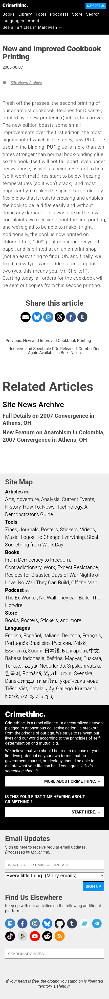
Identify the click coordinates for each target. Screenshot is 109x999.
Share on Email (25, 317)
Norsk (11, 696)
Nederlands (52, 666)
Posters (49, 530)
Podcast (14, 590)
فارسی (29, 666)
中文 (94, 651)
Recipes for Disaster (27, 575)
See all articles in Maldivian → (33, 27)
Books (9, 14)
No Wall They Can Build (43, 583)
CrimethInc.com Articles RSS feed (60, 936)
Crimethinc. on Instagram (35, 923)
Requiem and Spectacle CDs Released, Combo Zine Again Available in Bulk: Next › (54, 350)
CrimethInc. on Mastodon (10, 923)
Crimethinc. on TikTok (10, 936)
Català (36, 689)
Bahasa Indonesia (25, 658)
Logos (27, 537)
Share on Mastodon (48, 317)
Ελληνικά (15, 651)
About (34, 20)
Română (32, 673)
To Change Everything (61, 537)
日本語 (52, 651)
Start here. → (86, 812)
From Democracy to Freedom (37, 560)
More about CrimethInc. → (72, 781)
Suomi (35, 651)
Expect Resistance (77, 567)
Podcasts (59, 14)
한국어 (12, 673)
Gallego (64, 689)
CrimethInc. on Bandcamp (84, 923)
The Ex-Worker (21, 598)
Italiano (51, 636)
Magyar (73, 658)
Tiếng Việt (16, 689)
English (13, 636)
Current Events (78, 499)
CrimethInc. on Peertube (22, 936)
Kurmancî (85, 689)
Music (11, 537)
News (48, 507)
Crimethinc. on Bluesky (47, 923)
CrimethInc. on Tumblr (72, 923)
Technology (69, 507)
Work (49, 567)
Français (91, 636)
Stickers (69, 530)
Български (74, 651)
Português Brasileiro (27, 643)
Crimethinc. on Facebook (22, 923)
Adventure (27, 499)
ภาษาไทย (47, 681)
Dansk (12, 681)
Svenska (83, 673)
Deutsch (71, 636)
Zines (11, 530)
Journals (29, 530)
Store (77, 14)
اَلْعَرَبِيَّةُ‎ (50, 673)
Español (32, 636)
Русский (61, 643)
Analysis (50, 499)
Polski (79, 643)
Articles (14, 492)
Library (25, 14)
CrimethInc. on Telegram (97, 923)
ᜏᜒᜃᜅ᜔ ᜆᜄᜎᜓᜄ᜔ (37, 696)
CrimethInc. (15, 5)
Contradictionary (23, 567)
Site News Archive (26, 82)
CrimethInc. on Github (60, 923)
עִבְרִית (27, 681)
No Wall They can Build (64, 598)
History (13, 507)
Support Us (96, 6)
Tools (41, 14)
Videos (87, 530)
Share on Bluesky (37, 317)
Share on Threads (60, 317)
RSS (27, 492)
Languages (13, 20)
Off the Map (84, 583)
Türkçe (12, 666)
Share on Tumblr (82, 317)
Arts (9, 499)
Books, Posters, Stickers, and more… (44, 620)
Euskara (92, 658)
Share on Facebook (71, 317)
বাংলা (66, 673)
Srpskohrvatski (83, 666)
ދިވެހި (50, 689)
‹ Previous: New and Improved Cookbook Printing (47, 340)
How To (31, 507)
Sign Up (93, 886)
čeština (54, 658)
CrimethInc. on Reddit (47, 936)
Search (93, 14)
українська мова (79, 681)
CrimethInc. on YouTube (35, 936)
